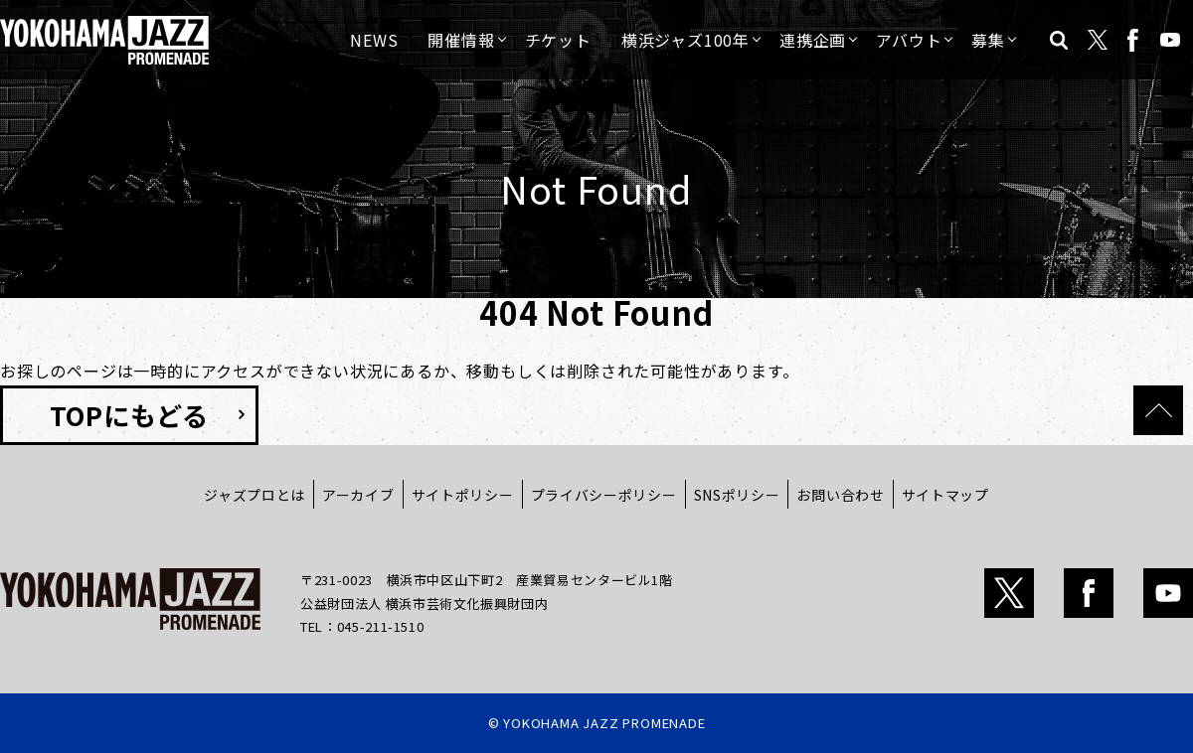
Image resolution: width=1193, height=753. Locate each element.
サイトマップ (945, 495)
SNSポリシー (737, 495)
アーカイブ (358, 495)
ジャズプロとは (254, 495)
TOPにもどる (130, 414)
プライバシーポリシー (604, 495)
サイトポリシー (463, 495)
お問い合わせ (840, 495)
